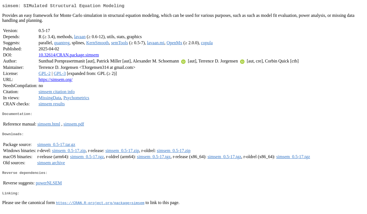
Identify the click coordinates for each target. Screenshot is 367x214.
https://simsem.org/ (55, 80)
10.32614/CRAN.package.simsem (68, 56)
